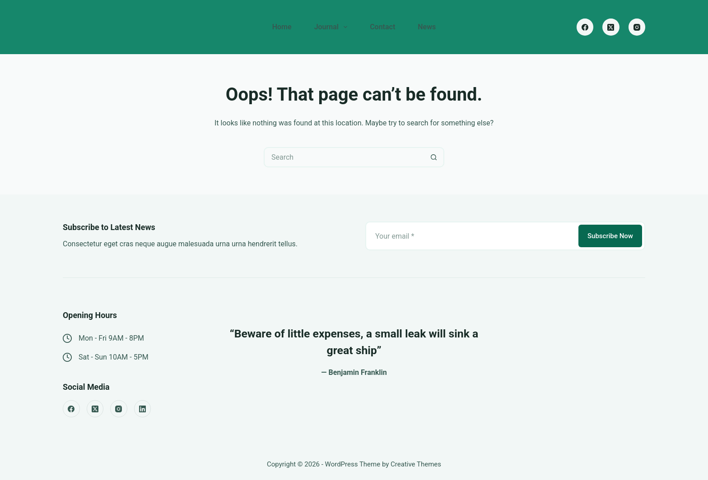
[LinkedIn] (142, 408)
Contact (382, 27)
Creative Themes (416, 464)
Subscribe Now (610, 236)
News (427, 27)
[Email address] (471, 236)
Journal (332, 27)
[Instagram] (637, 27)
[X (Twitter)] (611, 27)
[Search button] (434, 157)
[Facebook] (585, 27)
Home (282, 27)
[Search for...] (344, 157)
